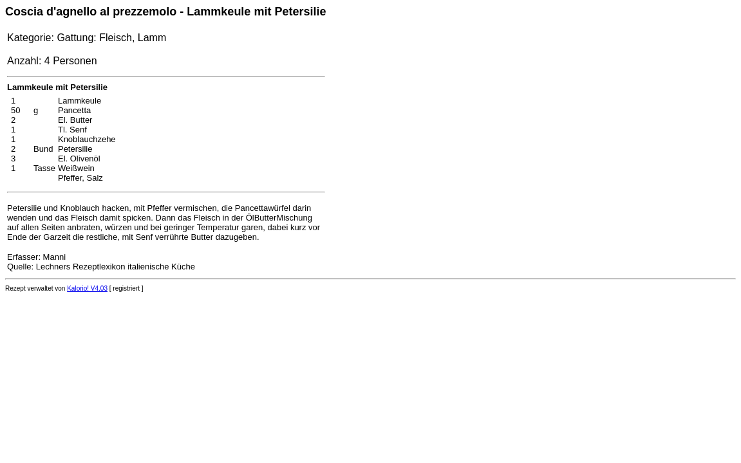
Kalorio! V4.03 (87, 288)
